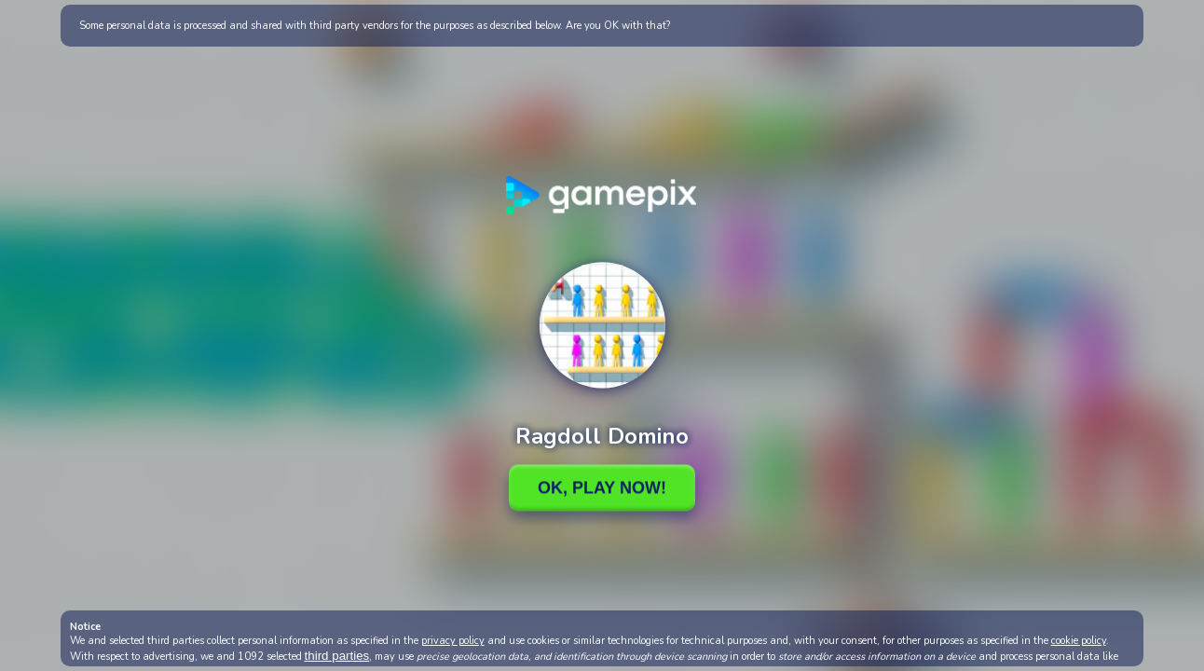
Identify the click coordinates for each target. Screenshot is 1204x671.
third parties (337, 656)
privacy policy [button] (453, 641)
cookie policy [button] (1078, 641)
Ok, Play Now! (602, 487)
